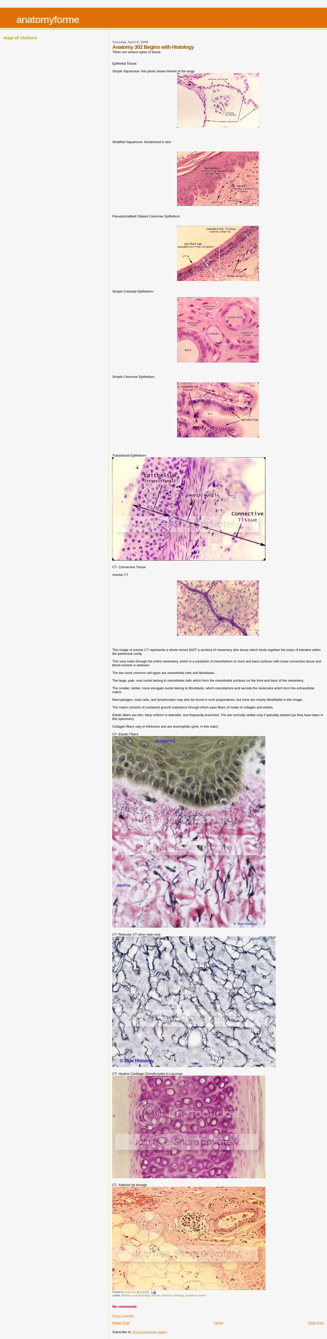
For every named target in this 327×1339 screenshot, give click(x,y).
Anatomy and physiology (135, 1295)
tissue (202, 1295)
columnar (166, 1295)
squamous (191, 1295)
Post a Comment (123, 1315)
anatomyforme (47, 19)
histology (178, 1295)
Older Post (316, 1323)
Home (218, 1323)
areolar (155, 1295)
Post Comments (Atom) (150, 1332)
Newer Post (120, 1323)
